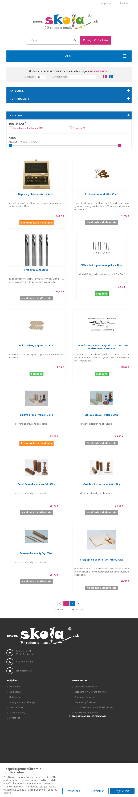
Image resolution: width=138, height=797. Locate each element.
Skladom (79, 128)
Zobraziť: (29, 76)
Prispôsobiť (73, 791)
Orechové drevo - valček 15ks (101, 484)
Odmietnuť (98, 791)
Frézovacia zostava (36, 270)
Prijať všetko (122, 791)
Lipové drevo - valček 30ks (36, 414)
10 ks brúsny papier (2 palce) (36, 345)
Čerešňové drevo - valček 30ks (36, 484)
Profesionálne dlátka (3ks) (101, 194)
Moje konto (106, 3)
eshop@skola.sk (24, 670)
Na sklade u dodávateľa (28, 128)
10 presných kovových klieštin (36, 194)
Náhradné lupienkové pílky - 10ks (101, 265)
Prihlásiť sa (123, 3)
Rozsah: (13, 141)
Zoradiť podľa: (60, 76)
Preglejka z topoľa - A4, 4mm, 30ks (101, 559)
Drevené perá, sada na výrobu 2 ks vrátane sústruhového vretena (101, 347)
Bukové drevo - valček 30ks (102, 414)
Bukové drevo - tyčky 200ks (36, 553)
